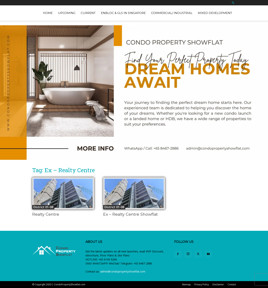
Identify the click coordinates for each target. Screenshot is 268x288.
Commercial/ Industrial (171, 13)
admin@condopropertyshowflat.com (122, 271)
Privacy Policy (201, 284)
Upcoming (66, 13)
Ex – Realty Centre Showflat (130, 214)
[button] (233, 2)
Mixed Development (215, 13)
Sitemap (186, 284)
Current (88, 13)
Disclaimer (218, 284)
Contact (232, 284)
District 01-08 (43, 207)
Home (48, 13)
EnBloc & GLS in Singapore (123, 13)
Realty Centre (45, 214)
